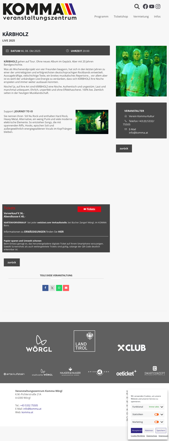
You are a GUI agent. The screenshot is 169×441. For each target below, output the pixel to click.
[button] (137, 6)
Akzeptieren (137, 430)
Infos (157, 16)
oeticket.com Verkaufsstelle (52, 222)
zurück (12, 262)
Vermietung (141, 16)
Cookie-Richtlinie (138, 436)
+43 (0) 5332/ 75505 (138, 122)
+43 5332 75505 (29, 405)
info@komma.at (138, 132)
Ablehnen (149, 430)
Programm (101, 16)
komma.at (27, 412)
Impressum (163, 436)
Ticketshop (121, 16)
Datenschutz (151, 436)
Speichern (161, 430)
